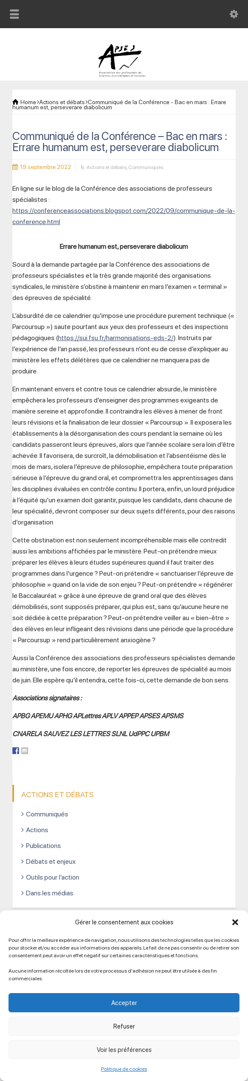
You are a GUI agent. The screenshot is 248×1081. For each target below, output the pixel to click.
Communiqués (145, 167)
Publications (43, 846)
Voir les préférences (124, 1050)
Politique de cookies (124, 1069)
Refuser (124, 1026)
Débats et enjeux (51, 861)
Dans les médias (49, 893)
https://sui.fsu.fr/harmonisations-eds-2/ (115, 338)
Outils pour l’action (52, 877)
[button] (235, 922)
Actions (37, 830)
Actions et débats (107, 167)
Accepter (124, 1003)
